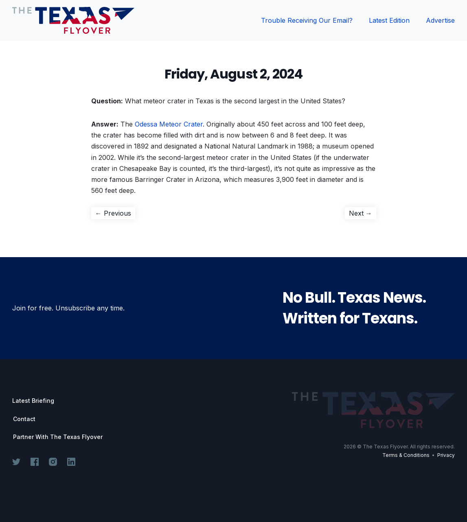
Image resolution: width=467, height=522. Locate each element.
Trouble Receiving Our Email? (307, 20)
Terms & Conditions (406, 455)
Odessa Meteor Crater (169, 124)
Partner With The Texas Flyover (58, 437)
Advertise (440, 20)
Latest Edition (389, 20)
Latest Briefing (33, 400)
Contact (24, 419)
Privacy (446, 455)
